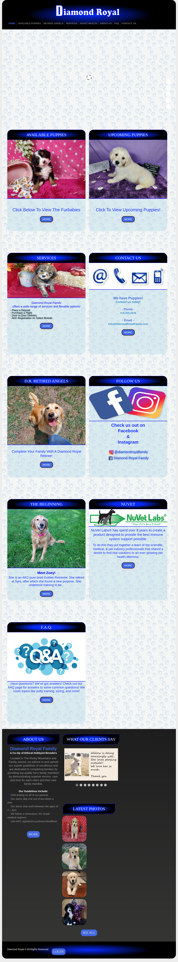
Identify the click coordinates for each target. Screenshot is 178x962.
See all (89, 933)
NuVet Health (88, 23)
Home (12, 23)
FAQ (116, 23)
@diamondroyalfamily (128, 452)
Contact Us (129, 23)
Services (72, 23)
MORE (46, 219)
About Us (106, 23)
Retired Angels (53, 23)
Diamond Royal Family (128, 458)
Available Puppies (29, 23)
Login (58, 951)
